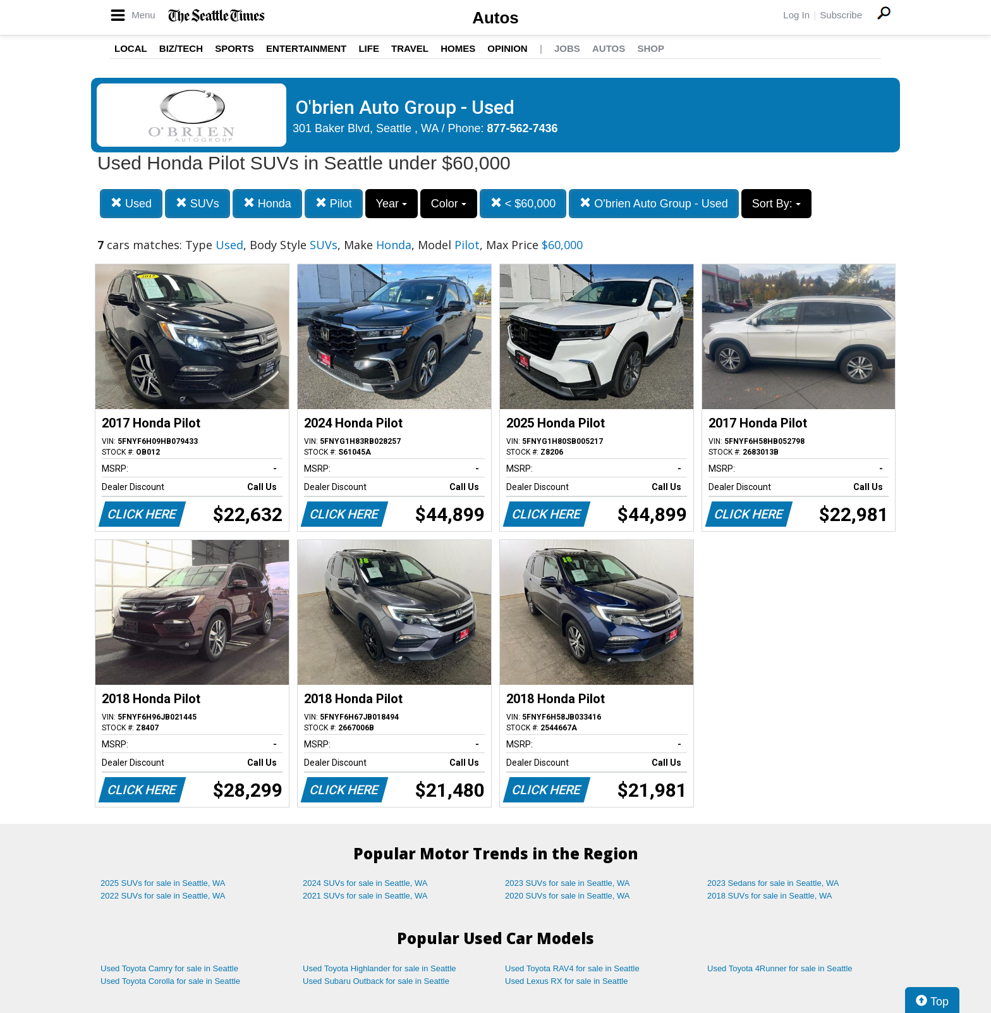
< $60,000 (523, 203)
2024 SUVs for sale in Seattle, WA (365, 883)
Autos (495, 17)
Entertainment (306, 48)
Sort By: (776, 203)
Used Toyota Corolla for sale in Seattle (170, 981)
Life (368, 48)
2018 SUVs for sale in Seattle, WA (769, 895)
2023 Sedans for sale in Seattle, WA (773, 883)
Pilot (333, 203)
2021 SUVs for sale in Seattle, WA (365, 895)
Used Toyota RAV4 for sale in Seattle (572, 968)
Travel (410, 48)
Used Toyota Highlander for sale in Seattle (379, 968)
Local (130, 48)
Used (131, 203)
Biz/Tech (181, 48)
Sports (234, 48)
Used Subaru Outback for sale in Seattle (376, 981)
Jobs (567, 48)
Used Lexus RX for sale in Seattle (566, 981)
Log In (796, 14)
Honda (267, 203)
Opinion (507, 48)
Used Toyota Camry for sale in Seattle (169, 968)
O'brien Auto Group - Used (654, 203)
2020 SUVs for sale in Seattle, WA (567, 895)
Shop (650, 48)
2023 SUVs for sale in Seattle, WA (567, 883)
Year (391, 203)
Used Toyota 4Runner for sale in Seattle (780, 968)
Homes (458, 48)
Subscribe (841, 14)
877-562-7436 (522, 128)
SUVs (197, 203)
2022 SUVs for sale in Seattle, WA (163, 895)
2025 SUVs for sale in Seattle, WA (163, 883)
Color (448, 203)
